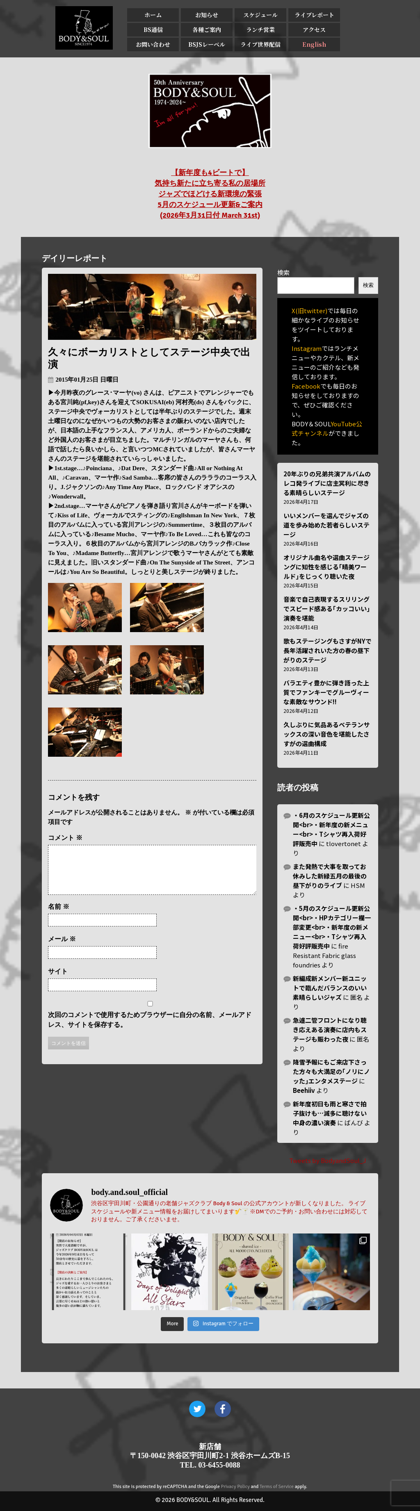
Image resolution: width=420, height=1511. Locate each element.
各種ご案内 (206, 29)
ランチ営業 (260, 29)
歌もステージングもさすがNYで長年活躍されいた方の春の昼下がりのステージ (327, 650)
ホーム (153, 15)
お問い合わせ (153, 44)
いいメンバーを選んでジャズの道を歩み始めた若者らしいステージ (326, 525)
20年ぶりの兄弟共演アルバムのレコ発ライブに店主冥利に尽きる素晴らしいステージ (327, 483)
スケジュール (260, 15)
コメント (65, 837)
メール (62, 948)
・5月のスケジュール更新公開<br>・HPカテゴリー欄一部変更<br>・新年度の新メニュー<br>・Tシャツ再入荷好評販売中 (332, 927)
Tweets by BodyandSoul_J (327, 1160)
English (314, 44)
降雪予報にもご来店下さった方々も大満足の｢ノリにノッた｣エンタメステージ (331, 1071)
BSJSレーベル (206, 44)
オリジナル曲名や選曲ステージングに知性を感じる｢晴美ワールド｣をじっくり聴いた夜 (326, 566)
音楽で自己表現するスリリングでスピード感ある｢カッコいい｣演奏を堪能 (326, 608)
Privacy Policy (235, 1487)
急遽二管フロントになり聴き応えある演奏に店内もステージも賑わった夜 (330, 1029)
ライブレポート (314, 15)
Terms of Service (277, 1487)
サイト (58, 981)
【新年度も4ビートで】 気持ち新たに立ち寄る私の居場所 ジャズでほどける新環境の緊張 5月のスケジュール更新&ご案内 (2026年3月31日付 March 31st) (210, 194)
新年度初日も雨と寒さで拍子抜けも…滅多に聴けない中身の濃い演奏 (330, 1113)
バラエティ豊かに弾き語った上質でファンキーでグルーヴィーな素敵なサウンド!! (326, 692)
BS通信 (153, 29)
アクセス (314, 29)
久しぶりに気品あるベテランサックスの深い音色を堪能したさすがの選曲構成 (326, 734)
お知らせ (206, 15)
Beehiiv (304, 1090)
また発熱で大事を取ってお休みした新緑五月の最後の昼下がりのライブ (330, 876)
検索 (283, 272)
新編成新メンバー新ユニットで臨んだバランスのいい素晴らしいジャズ (330, 987)
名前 (58, 916)
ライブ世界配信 (260, 44)
